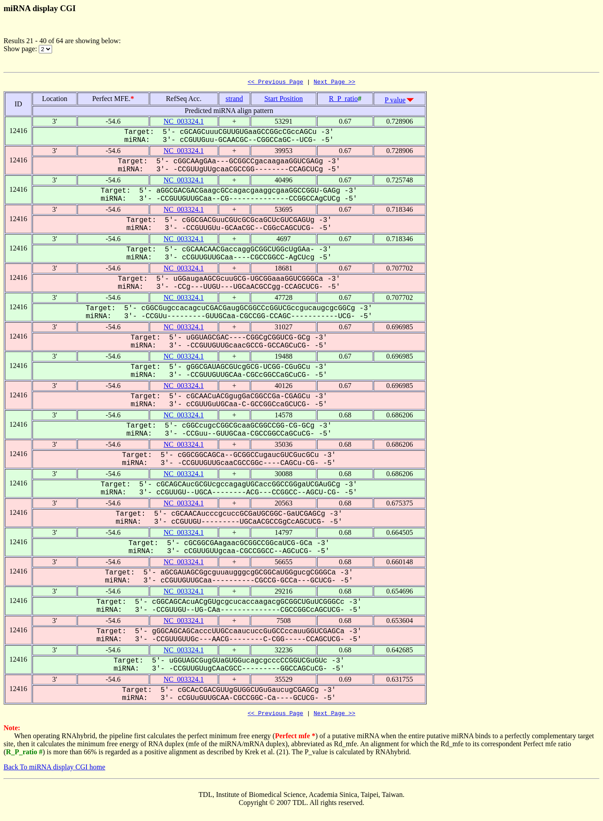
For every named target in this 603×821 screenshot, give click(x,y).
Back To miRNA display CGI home (54, 769)
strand (234, 100)
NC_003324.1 (183, 122)
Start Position (283, 100)
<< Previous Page (275, 83)
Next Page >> (334, 83)
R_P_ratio (343, 100)
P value (395, 101)
